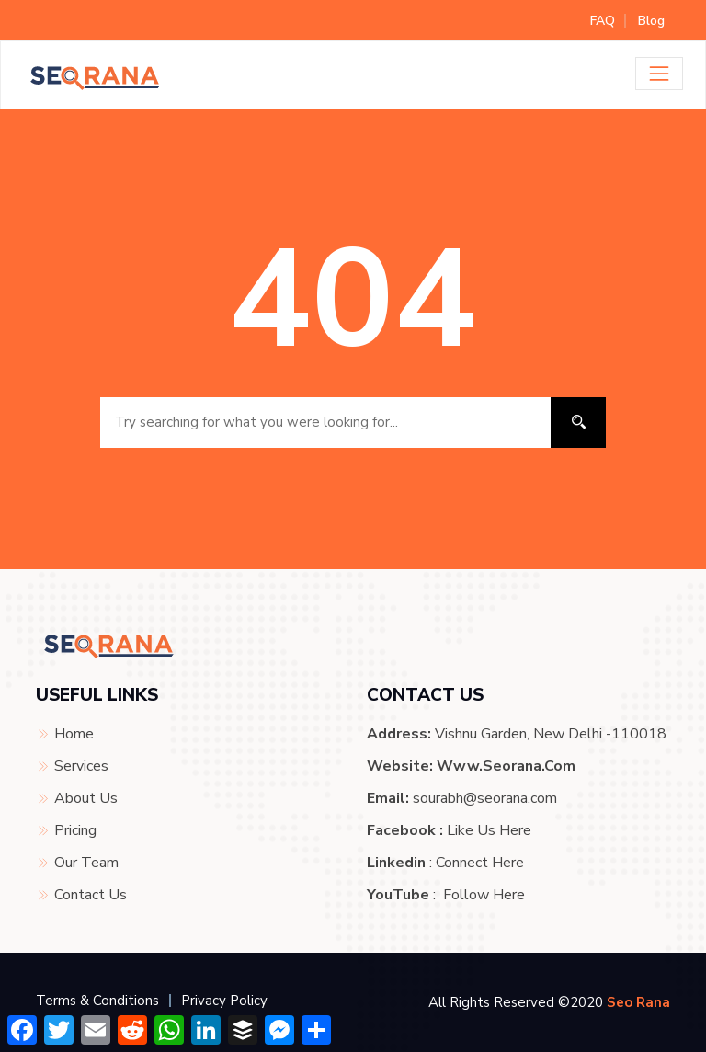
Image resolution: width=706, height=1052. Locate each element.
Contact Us (90, 895)
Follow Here (484, 895)
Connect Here (480, 862)
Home (74, 734)
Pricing (75, 830)
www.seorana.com (506, 766)
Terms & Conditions (97, 1000)
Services (81, 766)
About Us (86, 798)
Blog (651, 20)
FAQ (602, 20)
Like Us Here (489, 830)
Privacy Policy (224, 1000)
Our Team (86, 862)
